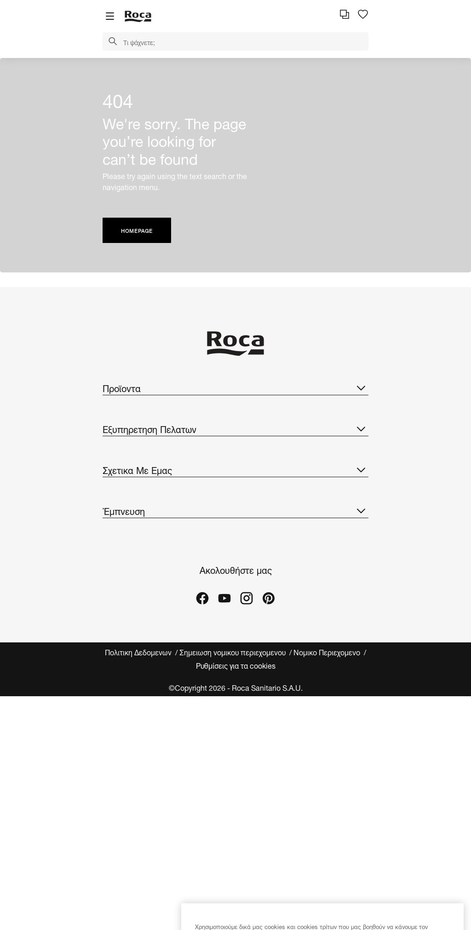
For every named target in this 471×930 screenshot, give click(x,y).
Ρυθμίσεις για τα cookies (236, 664)
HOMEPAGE (137, 230)
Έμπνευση (235, 510)
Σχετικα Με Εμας (235, 469)
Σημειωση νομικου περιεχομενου (233, 652)
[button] (112, 42)
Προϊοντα (235, 387)
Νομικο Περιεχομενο (327, 652)
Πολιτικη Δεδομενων (139, 652)
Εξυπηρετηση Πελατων (235, 428)
